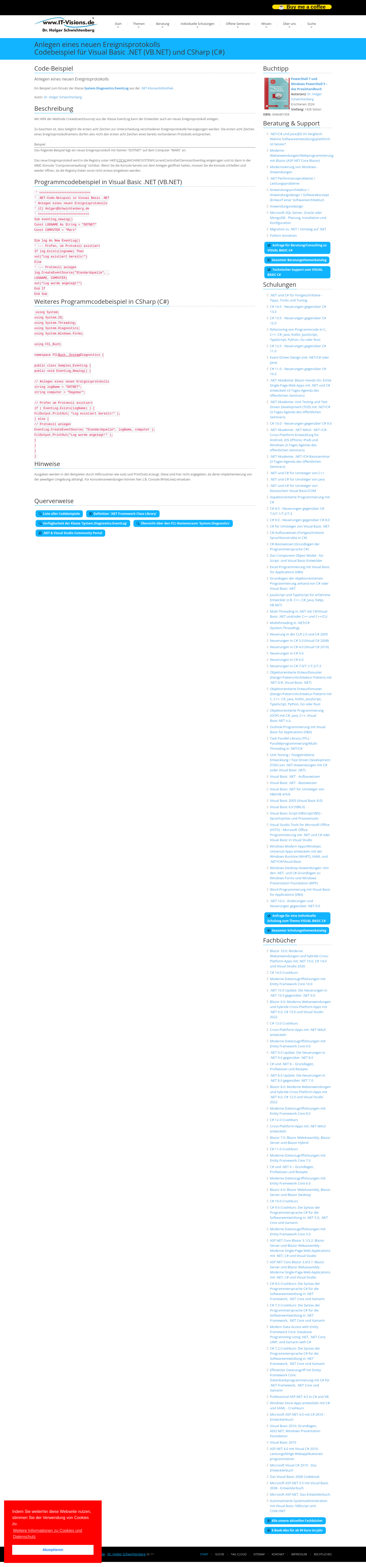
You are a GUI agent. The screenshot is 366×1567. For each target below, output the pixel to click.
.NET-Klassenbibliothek (157, 88)
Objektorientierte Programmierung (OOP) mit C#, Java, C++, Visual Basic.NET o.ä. (297, 715)
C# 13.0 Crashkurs (284, 1023)
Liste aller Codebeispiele (59, 513)
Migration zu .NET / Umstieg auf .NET (298, 229)
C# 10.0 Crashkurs (284, 1201)
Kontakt (278, 1554)
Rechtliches (323, 1554)
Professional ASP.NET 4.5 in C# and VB (299, 1396)
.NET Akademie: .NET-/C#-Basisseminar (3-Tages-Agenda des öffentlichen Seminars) (300, 461)
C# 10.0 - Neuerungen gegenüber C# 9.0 (301, 423)
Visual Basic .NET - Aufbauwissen (295, 776)
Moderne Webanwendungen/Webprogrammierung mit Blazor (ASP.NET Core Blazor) (301, 155)
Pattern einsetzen (283, 235)
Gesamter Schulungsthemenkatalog (296, 930)
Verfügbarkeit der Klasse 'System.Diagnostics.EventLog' (83, 523)
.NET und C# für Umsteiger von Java (297, 479)
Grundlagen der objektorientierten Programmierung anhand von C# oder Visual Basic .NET (299, 583)
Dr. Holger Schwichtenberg (63, 97)
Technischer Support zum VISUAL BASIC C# (295, 272)
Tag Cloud (239, 1554)
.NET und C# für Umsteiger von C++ (297, 473)
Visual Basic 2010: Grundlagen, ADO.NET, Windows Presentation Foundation (295, 1431)
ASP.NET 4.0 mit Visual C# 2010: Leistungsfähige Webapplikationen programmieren (296, 1453)
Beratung (162, 24)
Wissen (266, 24)
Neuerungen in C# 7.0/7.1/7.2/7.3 (295, 666)
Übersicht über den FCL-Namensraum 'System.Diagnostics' (183, 523)
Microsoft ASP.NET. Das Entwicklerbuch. (300, 1494)
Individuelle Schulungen (198, 24)
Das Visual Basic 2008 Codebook (294, 1476)
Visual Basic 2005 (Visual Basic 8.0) (296, 800)
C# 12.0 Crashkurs (284, 1119)
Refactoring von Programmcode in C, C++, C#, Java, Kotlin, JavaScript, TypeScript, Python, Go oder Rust (298, 334)
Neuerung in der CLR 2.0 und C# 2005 (299, 634)
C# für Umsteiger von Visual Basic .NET (299, 526)
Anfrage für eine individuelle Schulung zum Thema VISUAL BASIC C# (296, 918)
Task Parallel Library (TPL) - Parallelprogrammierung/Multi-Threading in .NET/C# (294, 743)
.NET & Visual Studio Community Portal (70, 533)
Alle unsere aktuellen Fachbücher (295, 1520)
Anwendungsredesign (286, 206)
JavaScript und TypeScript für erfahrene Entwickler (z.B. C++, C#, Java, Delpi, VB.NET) (300, 600)
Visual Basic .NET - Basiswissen (293, 782)
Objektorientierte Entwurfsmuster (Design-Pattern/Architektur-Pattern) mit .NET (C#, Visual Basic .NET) (301, 677)
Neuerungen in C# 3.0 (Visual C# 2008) (299, 640)
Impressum (299, 1554)
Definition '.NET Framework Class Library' (123, 513)
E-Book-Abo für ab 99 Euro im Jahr (295, 1530)
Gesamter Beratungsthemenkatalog (296, 260)
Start (118, 24)
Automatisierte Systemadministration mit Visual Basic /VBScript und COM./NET (298, 1505)
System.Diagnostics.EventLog (106, 88)
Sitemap (259, 1554)
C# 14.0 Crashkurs (284, 972)
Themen (139, 24)
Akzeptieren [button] (52, 1550)
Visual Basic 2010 (283, 1442)
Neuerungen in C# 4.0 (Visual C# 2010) (299, 647)
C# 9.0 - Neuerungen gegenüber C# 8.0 (300, 520)
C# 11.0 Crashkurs (284, 1149)
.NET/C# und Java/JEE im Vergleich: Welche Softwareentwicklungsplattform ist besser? (300, 139)
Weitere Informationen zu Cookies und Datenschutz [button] (47, 1533)
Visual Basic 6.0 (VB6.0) (287, 807)
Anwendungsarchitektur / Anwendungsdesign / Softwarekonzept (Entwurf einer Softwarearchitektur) (299, 194)
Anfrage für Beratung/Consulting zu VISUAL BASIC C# (297, 247)
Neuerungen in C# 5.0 (286, 653)
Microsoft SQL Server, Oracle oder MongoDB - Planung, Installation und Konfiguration (298, 217)
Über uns (289, 24)
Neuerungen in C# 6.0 (286, 659)
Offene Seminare (238, 24)
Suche (311, 24)
